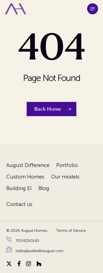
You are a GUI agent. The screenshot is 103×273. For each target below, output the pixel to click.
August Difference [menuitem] (27, 165)
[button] (92, 9)
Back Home (47, 109)
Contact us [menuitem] (19, 204)
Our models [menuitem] (65, 177)
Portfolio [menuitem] (67, 165)
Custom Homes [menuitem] (25, 177)
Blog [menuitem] (43, 188)
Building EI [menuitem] (19, 188)
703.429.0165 (27, 240)
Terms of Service (71, 230)
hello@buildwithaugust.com (39, 251)
